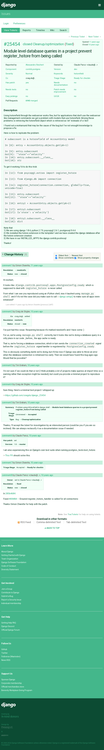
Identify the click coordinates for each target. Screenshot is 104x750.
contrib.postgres (33, 69)
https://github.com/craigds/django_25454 (24, 395)
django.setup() (65, 296)
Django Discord (7, 626)
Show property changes (88, 258)
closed (27, 44)
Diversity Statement (10, 569)
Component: (11, 69)
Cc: (7, 78)
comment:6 (7, 435)
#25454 (12, 44)
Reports (27, 30)
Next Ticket (93, 37)
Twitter (4, 653)
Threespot (7, 727)
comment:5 (7, 402)
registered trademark (69, 743)
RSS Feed (25, 522)
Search (63, 30)
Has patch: (10, 82)
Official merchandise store (12, 687)
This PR (8, 455)
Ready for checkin (82, 78)
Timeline (40, 30)
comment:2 (7, 311)
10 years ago (93, 44)
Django (8, 5)
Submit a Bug (7, 596)
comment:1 (7, 265)
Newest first (77, 255)
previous (44, 305)
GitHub (4, 649)
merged (32, 101)
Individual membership (11, 603)
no (75, 82)
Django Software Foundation (13, 562)
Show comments (66, 258)
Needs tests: (11, 89)
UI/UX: (56, 96)
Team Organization (9, 559)
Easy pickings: (12, 96)
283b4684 (10, 493)
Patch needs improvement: (60, 90)
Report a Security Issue (11, 600)
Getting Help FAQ (8, 623)
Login (6, 23)
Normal (29, 74)
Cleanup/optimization (48, 44)
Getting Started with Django (13, 555)
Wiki (52, 30)
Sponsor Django (8, 679)
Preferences (19, 23)
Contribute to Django (10, 592)
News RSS (5, 660)
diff (51, 305)
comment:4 (7, 384)
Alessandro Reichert (35, 65)
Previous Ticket (78, 37)
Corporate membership (11, 683)
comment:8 (7, 475)
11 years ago (94, 42)
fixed (69, 44)
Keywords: (58, 74)
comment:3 (7, 365)
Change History (15, 254)
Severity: (9, 74)
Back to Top (52, 528)
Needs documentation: (61, 83)
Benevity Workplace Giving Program (16, 690)
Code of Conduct (8, 566)
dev (75, 69)
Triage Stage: (60, 78)
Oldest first (63, 255)
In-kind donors (10, 716)
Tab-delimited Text (76, 522)
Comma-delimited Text (48, 522)
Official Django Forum (10, 630)
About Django (7, 552)
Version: (57, 69)
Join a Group (6, 589)
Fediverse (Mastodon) (10, 656)
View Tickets (10, 30)
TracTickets (73, 514)
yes (27, 82)
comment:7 (7, 462)
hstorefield (79, 74)
